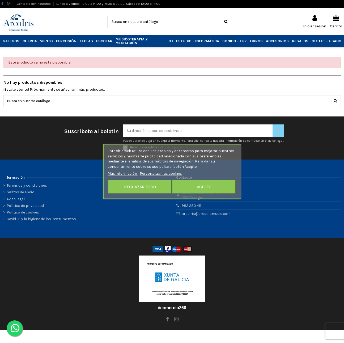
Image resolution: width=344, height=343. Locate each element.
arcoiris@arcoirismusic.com (206, 214)
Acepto (204, 186)
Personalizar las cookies (161, 173)
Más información (123, 173)
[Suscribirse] (278, 131)
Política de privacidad (25, 206)
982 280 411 (191, 206)
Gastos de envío (20, 193)
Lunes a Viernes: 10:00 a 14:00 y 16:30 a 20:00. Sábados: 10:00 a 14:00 (108, 4)
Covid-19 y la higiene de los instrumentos (41, 220)
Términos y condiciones (27, 186)
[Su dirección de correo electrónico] (198, 131)
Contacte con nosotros (34, 4)
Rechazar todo (140, 186)
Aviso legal (16, 200)
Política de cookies (23, 213)
